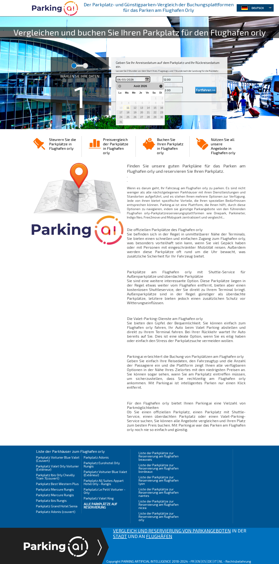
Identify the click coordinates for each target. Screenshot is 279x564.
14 (148, 107)
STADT (120, 536)
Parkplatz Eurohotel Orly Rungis (102, 464)
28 (148, 117)
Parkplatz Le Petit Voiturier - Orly (104, 491)
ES (204, 561)
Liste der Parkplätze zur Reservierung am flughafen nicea (159, 504)
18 (127, 112)
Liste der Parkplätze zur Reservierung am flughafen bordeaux (159, 468)
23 (161, 112)
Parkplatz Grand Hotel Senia (56, 506)
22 (154, 112)
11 (127, 107)
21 (148, 112)
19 (134, 112)
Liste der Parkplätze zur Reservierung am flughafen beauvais (159, 456)
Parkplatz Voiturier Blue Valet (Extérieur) (105, 473)
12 (134, 107)
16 (161, 107)
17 (121, 112)
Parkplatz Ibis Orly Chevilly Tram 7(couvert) (55, 476)
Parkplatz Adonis (96, 457)
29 (154, 117)
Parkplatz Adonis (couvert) (55, 512)
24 (121, 117)
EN (198, 561)
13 (141, 107)
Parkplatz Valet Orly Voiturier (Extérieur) (57, 467)
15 (154, 107)
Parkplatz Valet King (99, 498)
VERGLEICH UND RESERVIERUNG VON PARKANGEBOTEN (172, 530)
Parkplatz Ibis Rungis (51, 500)
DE (210, 561)
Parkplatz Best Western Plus (57, 484)
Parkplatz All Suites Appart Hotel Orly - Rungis (104, 482)
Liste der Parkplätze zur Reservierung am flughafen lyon (159, 480)
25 (127, 117)
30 (161, 117)
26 (134, 117)
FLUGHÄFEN (159, 536)
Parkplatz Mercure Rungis (55, 489)
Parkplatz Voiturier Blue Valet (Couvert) (58, 459)
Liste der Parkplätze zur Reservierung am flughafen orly (159, 516)
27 (141, 117)
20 (141, 112)
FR (192, 561)
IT (215, 561)
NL (221, 561)
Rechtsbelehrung (238, 561)
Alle (100, 505)
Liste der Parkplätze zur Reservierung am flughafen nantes (159, 492)
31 (121, 122)
